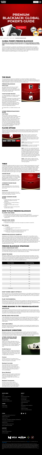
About (22, 395)
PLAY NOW (21, 27)
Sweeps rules (4, 422)
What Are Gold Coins (25, 396)
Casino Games (5, 38)
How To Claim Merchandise (26, 409)
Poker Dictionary (24, 408)
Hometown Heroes (5, 399)
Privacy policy (5, 418)
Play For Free (23, 399)
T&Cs (28, 441)
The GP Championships (6, 396)
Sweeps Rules (4, 442)
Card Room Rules (24, 402)
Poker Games (4, 405)
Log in (35, 2)
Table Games (12, 38)
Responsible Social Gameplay (26, 405)
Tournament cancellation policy (8, 415)
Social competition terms (7, 425)
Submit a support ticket (6, 431)
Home (1, 38)
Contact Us (23, 406)
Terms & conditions (6, 416)
